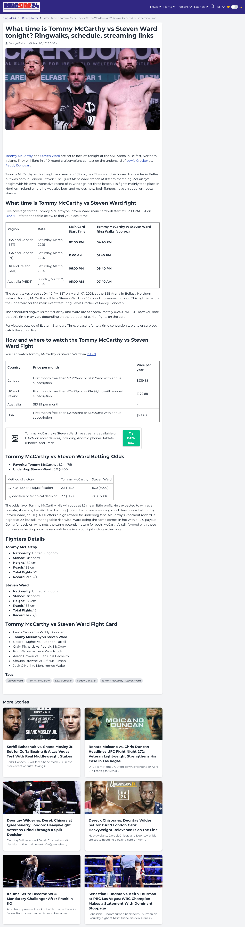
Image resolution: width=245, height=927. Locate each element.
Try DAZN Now (131, 438)
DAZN (10, 216)
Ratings (199, 6)
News (154, 6)
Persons (183, 6)
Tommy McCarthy (19, 156)
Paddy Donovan (17, 165)
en (219, 6)
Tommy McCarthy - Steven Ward (121, 680)
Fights (167, 6)
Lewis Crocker (137, 161)
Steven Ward (50, 156)
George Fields (17, 43)
